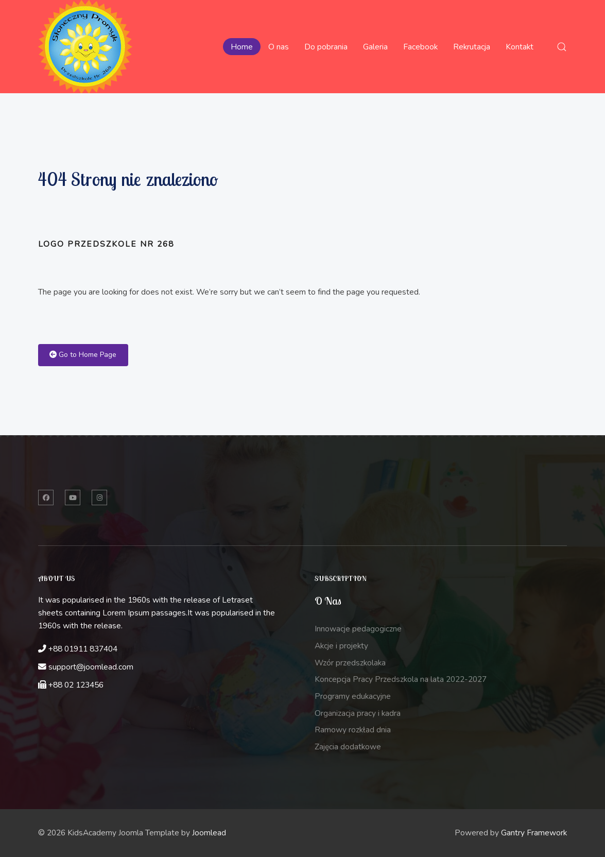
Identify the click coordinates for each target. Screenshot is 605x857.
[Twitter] (72, 497)
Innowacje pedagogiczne (358, 629)
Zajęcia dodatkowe (348, 746)
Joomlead (209, 832)
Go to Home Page (82, 354)
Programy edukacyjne (353, 696)
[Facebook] (46, 497)
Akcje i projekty (341, 646)
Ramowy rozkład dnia (353, 729)
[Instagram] (99, 497)
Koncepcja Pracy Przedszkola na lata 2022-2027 (401, 679)
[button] (562, 47)
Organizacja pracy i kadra (358, 713)
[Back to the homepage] (85, 46)
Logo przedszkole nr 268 (106, 244)
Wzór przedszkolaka (350, 663)
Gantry (534, 832)
